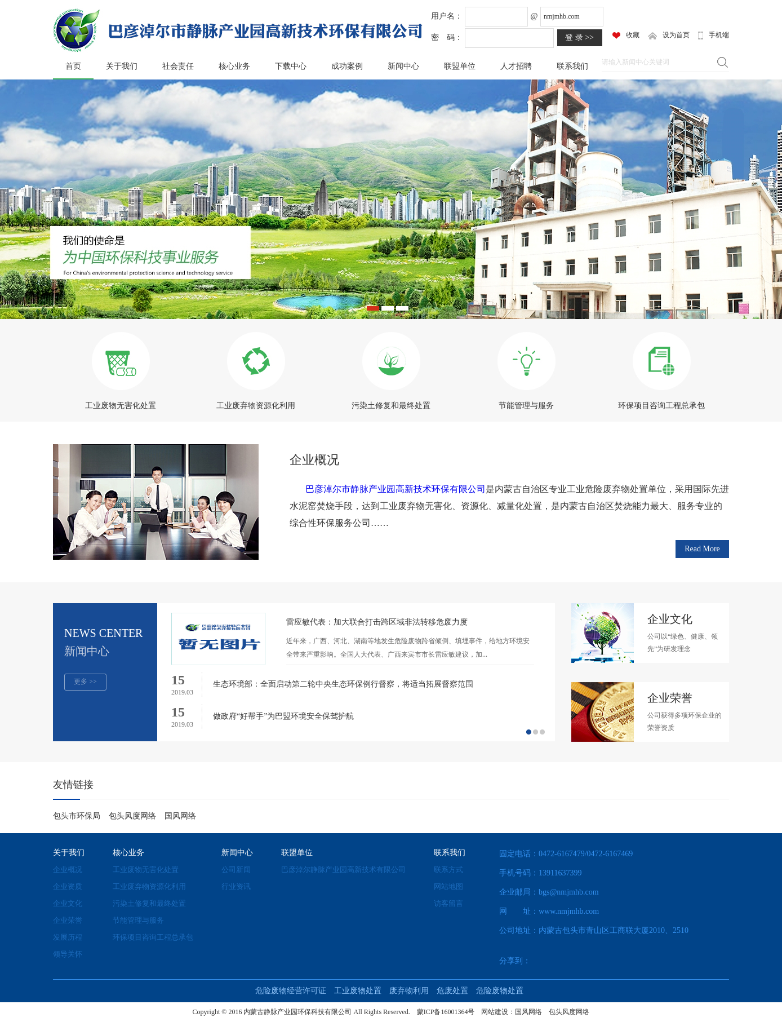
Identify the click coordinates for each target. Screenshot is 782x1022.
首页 (73, 66)
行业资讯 (236, 886)
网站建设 (494, 1012)
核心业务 (234, 66)
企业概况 (314, 460)
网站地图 (448, 886)
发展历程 (67, 937)
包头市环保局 (76, 816)
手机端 (713, 35)
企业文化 (67, 903)
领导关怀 (67, 954)
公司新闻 (236, 869)
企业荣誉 (67, 920)
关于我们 (121, 66)
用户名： (447, 16)
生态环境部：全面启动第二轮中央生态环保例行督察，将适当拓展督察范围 (343, 684)
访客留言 (448, 903)
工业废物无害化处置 (146, 869)
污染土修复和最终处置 (149, 903)
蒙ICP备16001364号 (446, 1012)
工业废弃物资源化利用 (149, 886)
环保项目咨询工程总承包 (153, 937)
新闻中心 (403, 66)
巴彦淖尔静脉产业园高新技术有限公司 (343, 869)
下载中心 (290, 66)
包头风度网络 (132, 816)
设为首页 (669, 35)
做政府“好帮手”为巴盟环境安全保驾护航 (283, 716)
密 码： (447, 37)
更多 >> (85, 681)
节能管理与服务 (138, 920)
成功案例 (347, 66)
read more (702, 549)
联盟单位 (460, 66)
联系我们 (572, 66)
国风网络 (180, 816)
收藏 (625, 35)
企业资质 (67, 886)
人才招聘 (516, 66)
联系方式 (448, 869)
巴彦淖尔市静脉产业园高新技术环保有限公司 (395, 489)
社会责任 (178, 66)
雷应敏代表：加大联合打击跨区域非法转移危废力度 (377, 622)
